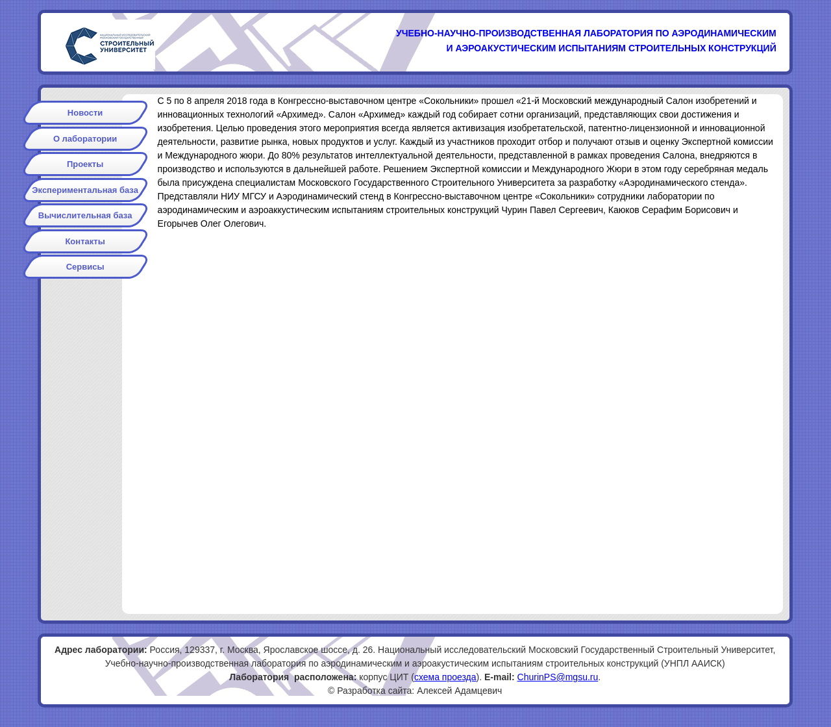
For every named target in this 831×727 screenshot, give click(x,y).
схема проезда (445, 677)
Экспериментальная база (85, 190)
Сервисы (85, 267)
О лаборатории (85, 139)
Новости (85, 113)
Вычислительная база (85, 215)
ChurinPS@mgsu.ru (558, 677)
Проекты (85, 164)
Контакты (85, 241)
